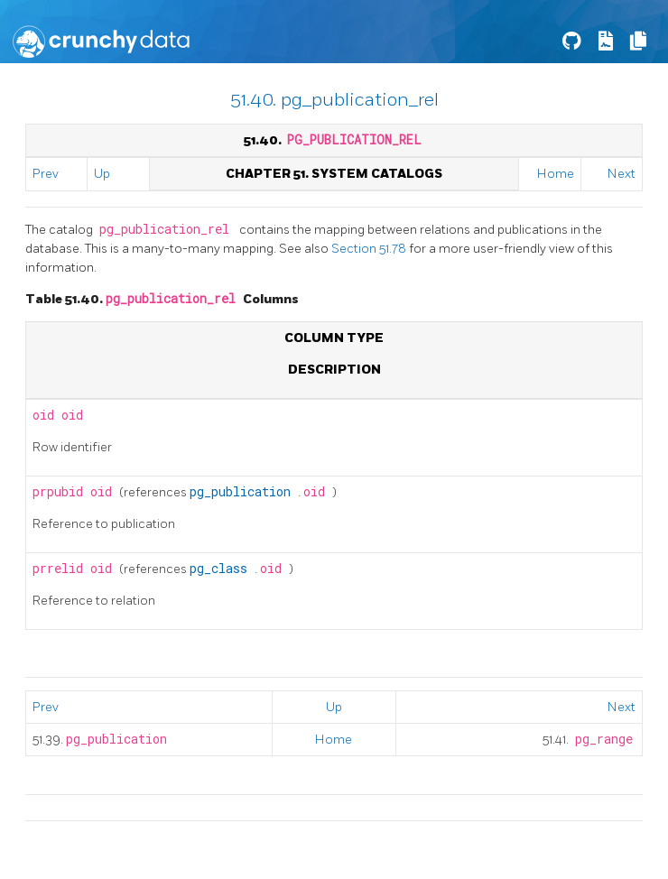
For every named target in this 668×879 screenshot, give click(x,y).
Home (555, 173)
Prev (45, 173)
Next (622, 173)
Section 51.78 (370, 248)
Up (102, 173)
